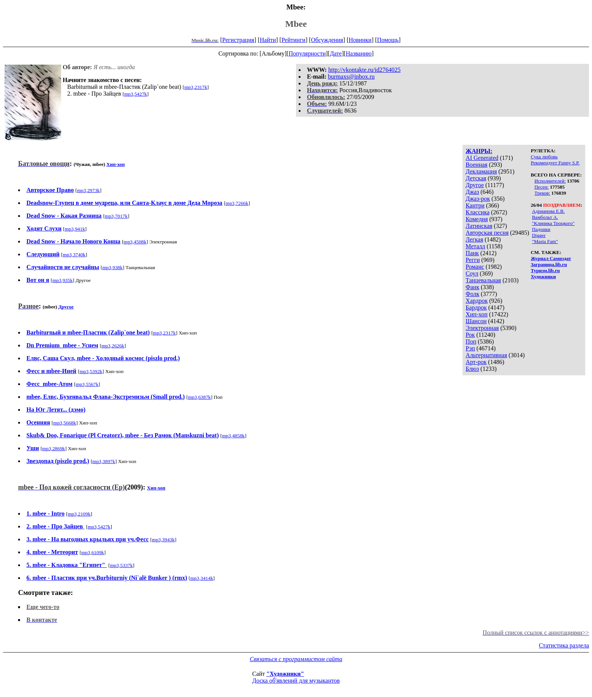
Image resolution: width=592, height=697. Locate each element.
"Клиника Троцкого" (553, 223)
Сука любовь (544, 157)
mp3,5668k (64, 423)
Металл (475, 246)
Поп (471, 341)
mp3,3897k (103, 461)
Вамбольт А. (545, 217)
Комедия (477, 219)
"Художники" (285, 674)
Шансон (476, 321)
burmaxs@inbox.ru (351, 76)
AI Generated (482, 158)
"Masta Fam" (545, 241)
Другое (475, 185)
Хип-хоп (476, 314)
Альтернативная (486, 355)
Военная (476, 164)
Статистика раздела (564, 645)
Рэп (470, 348)
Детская (476, 178)
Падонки (541, 229)
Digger (539, 235)
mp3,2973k (88, 190)
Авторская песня (487, 232)
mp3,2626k (113, 345)
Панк (472, 253)
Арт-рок (476, 362)
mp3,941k (75, 229)
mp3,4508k (134, 242)
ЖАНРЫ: (479, 151)
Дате (336, 53)
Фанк (472, 287)
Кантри (475, 205)
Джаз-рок (478, 198)
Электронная (482, 328)
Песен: (541, 187)
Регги (472, 260)
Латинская (479, 226)
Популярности (306, 53)
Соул (472, 273)
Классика (477, 212)
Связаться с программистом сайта (296, 659)
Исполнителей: (550, 181)
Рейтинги (293, 40)
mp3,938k (112, 267)
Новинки (360, 40)
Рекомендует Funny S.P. (555, 163)
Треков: (542, 193)
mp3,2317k (195, 87)
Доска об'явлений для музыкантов (296, 680)
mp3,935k (62, 280)
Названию (359, 53)
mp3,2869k (53, 448)
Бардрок (476, 307)
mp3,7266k (236, 203)
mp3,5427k (135, 94)
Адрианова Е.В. (548, 211)
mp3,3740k (74, 254)
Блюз (472, 369)
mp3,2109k (79, 514)
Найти (268, 40)
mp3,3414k (201, 578)
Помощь (388, 40)
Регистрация (238, 40)
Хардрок (476, 300)
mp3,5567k (87, 384)
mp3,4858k (233, 435)
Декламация (481, 171)
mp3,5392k (91, 371)
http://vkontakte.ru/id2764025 (364, 70)
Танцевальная (483, 280)
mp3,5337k (121, 565)
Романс (475, 266)
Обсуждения (327, 40)
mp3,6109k (92, 552)
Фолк (472, 294)
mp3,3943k (163, 539)
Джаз (472, 192)
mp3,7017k (116, 216)
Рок (470, 334)
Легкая (474, 239)
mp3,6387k (199, 397)
